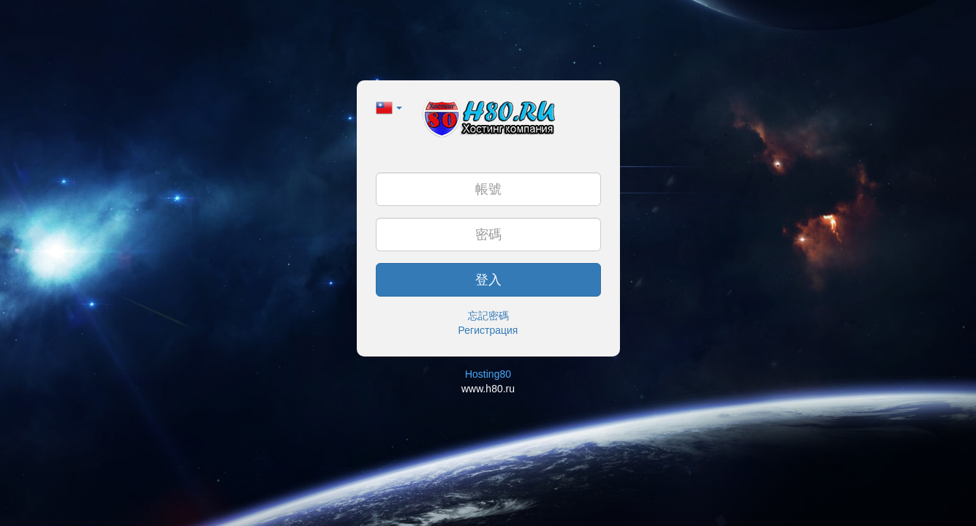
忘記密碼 (488, 315)
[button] (389, 107)
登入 (488, 279)
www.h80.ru (488, 388)
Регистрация (488, 330)
